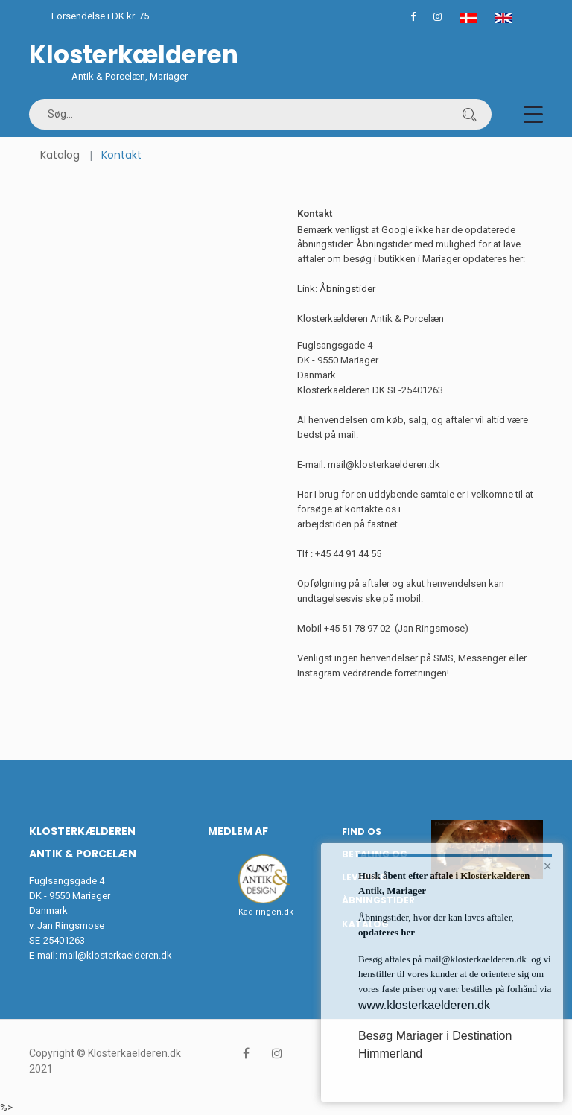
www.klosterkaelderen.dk (424, 1005)
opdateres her (386, 932)
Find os (361, 831)
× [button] (548, 866)
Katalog (60, 154)
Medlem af (238, 831)
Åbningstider (347, 288)
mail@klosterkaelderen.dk (116, 955)
